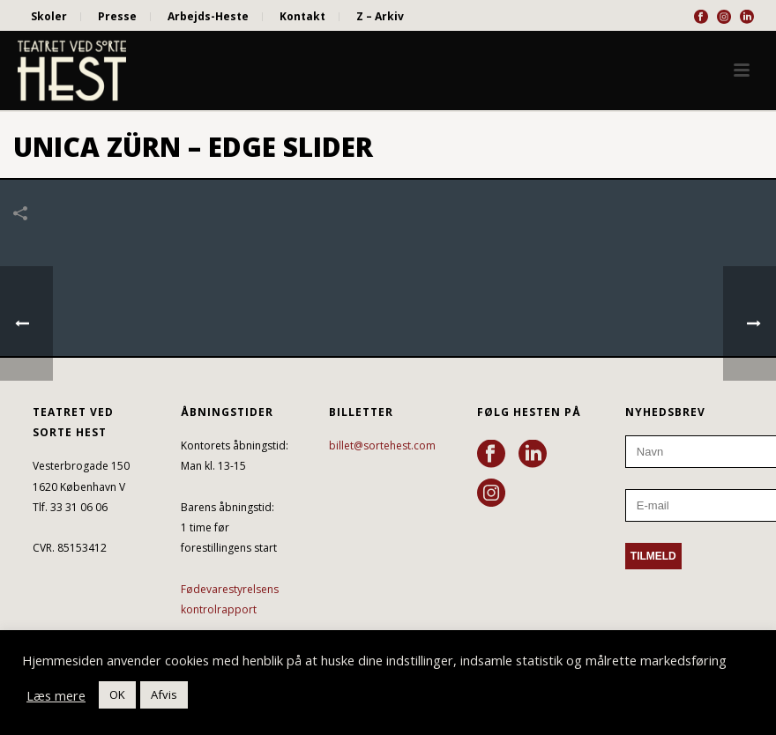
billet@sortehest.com (382, 445)
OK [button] (117, 694)
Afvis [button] (164, 694)
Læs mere (56, 695)
